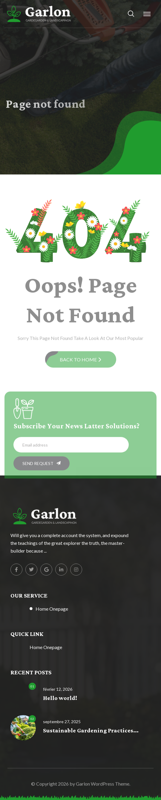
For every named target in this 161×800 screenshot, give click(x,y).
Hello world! (60, 698)
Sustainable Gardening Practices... (91, 730)
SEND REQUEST (41, 464)
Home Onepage (52, 609)
